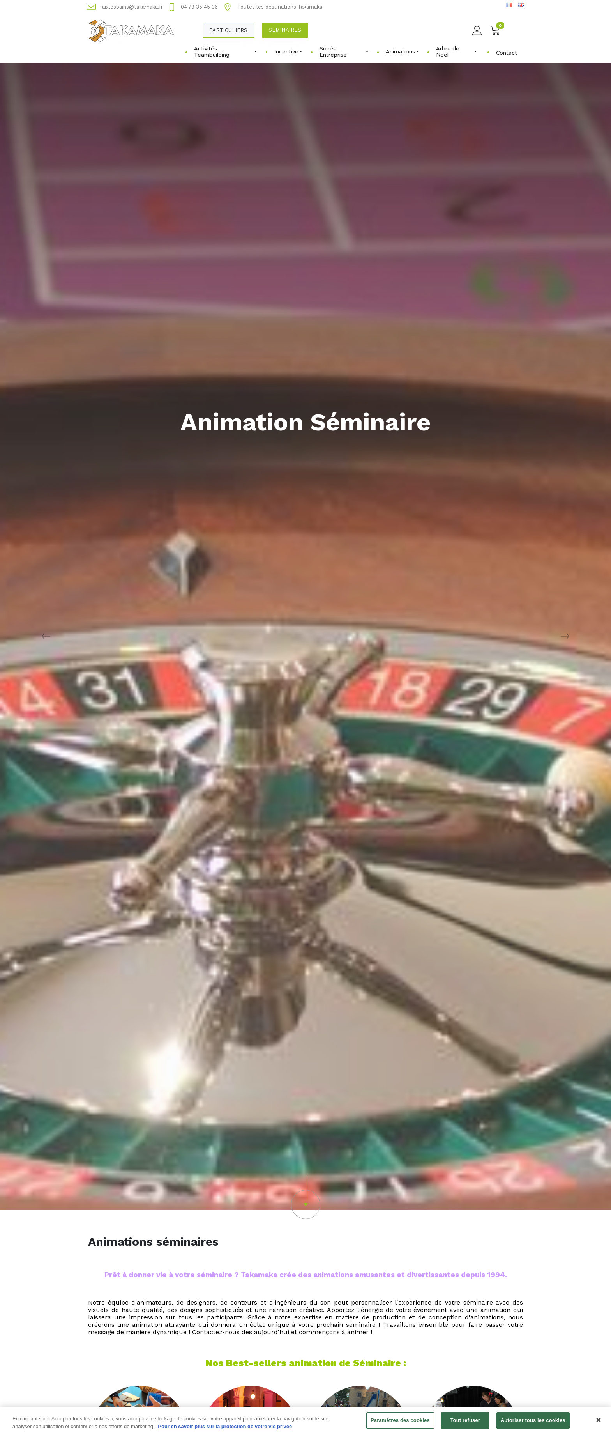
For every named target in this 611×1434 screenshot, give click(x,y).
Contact (506, 53)
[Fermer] (598, 1423)
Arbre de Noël (456, 51)
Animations (402, 51)
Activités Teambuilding (225, 51)
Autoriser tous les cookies (533, 1424)
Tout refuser (465, 1424)
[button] (305, 1196)
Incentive (288, 51)
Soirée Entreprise (344, 51)
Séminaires (285, 30)
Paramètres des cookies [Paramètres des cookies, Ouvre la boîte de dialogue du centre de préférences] (400, 1424)
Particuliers (228, 30)
